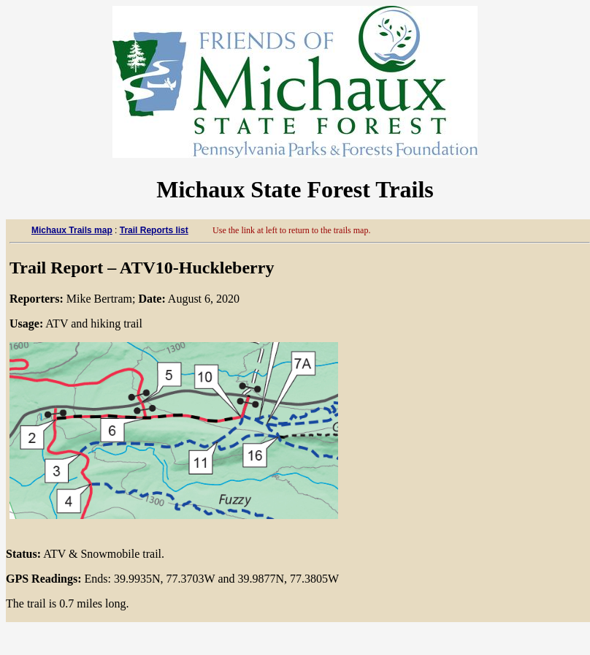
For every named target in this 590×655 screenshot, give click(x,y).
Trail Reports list (154, 230)
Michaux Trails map (71, 230)
